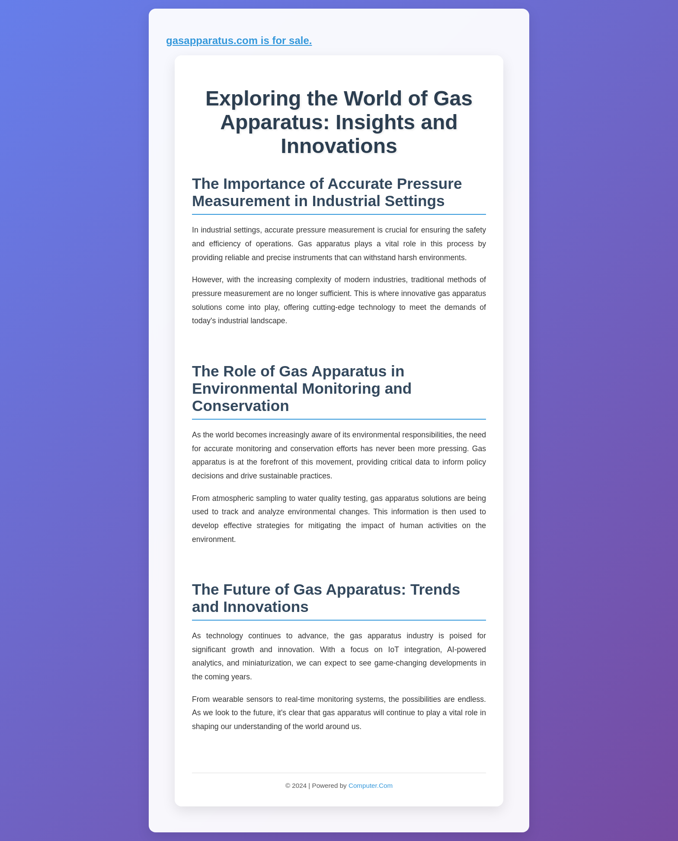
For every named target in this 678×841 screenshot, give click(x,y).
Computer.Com (371, 785)
